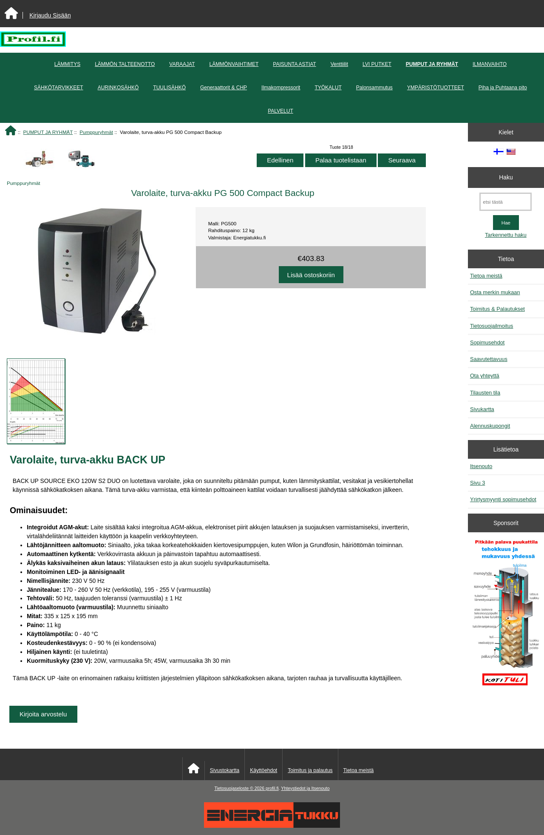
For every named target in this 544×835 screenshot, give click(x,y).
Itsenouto (481, 466)
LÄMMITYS (67, 64)
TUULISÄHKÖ (169, 88)
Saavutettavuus (488, 359)
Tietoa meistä (486, 276)
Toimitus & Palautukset (497, 309)
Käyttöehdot (263, 770)
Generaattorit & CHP (223, 88)
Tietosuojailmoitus (491, 326)
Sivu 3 (477, 483)
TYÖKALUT (327, 88)
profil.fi (272, 788)
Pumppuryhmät (96, 132)
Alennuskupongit (490, 426)
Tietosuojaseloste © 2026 (239, 788)
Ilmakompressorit (280, 88)
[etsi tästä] (505, 202)
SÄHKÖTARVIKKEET (58, 88)
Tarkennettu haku (506, 235)
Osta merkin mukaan (495, 292)
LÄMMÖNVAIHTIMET (234, 64)
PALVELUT (280, 111)
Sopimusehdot (487, 342)
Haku (506, 177)
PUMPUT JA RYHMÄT (48, 132)
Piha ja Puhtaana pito (503, 88)
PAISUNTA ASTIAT (294, 64)
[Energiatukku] (272, 826)
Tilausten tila (485, 392)
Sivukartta (482, 409)
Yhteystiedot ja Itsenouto (305, 788)
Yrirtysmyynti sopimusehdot (503, 499)
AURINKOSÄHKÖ (118, 88)
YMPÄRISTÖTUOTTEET (435, 88)
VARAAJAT (182, 64)
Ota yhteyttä (484, 375)
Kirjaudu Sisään (50, 15)
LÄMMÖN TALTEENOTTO (125, 64)
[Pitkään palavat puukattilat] (506, 616)
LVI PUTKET (377, 64)
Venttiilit (339, 64)
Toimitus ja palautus (310, 770)
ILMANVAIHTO (490, 64)
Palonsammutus (374, 88)
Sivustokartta (224, 770)
